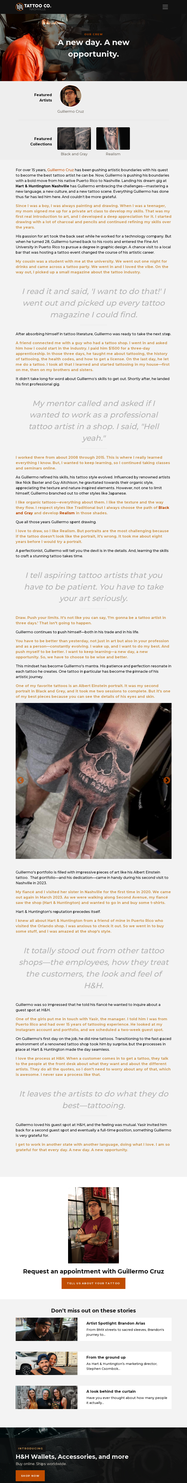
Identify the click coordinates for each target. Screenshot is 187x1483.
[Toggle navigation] (165, 6)
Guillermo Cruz (60, 170)
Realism (67, 513)
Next (167, 780)
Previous (20, 780)
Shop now (30, 1475)
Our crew (93, 34)
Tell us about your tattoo (93, 1283)
